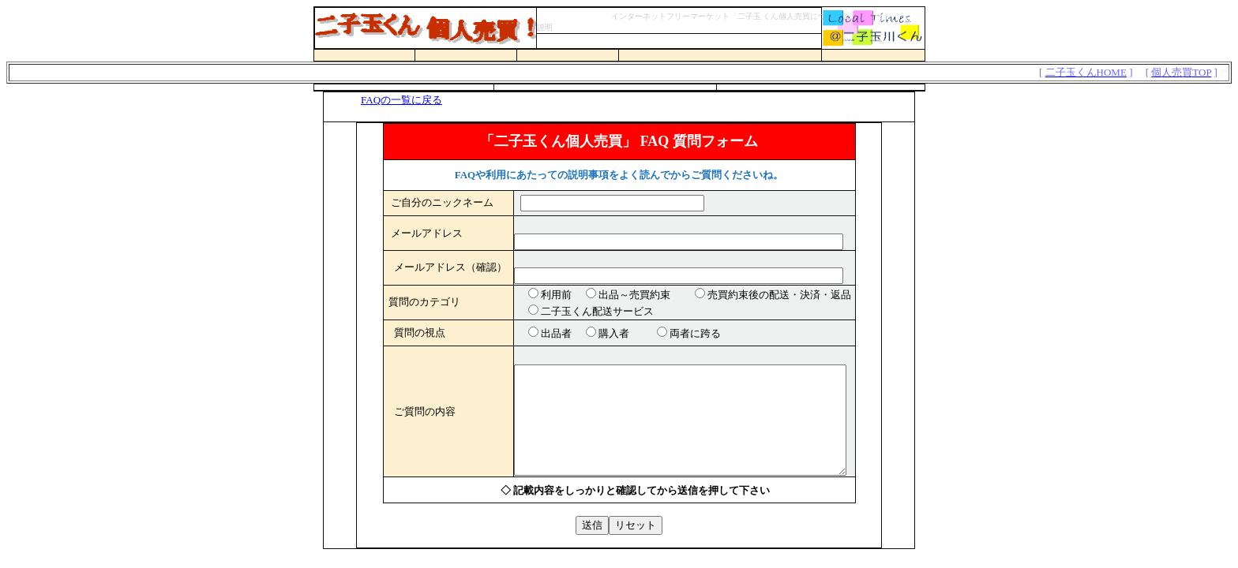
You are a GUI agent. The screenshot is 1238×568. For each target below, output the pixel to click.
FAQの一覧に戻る (401, 100)
